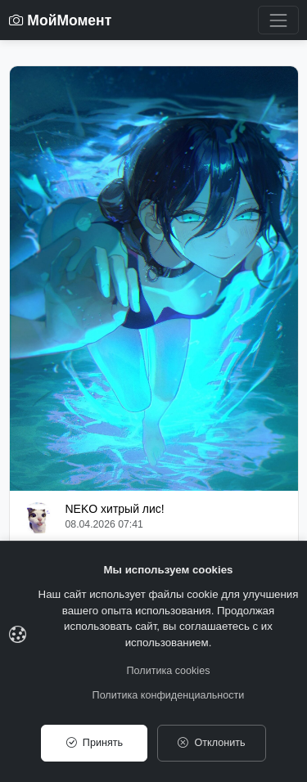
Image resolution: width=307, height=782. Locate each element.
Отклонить (211, 742)
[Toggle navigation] (278, 20)
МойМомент (60, 20)
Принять (94, 742)
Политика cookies (168, 670)
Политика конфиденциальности (169, 695)
